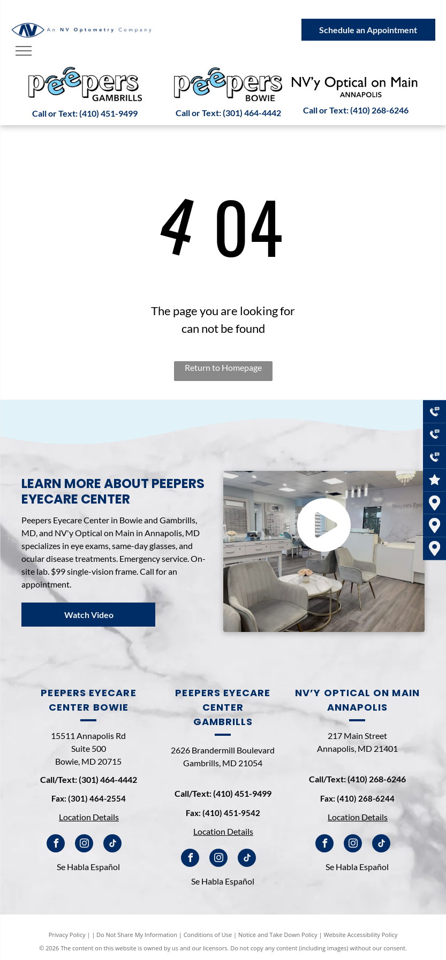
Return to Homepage (223, 367)
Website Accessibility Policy (360, 935)
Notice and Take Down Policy (278, 935)
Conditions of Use (208, 935)
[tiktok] (112, 844)
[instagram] (84, 844)
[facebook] (56, 844)
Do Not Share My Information (136, 935)
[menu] (23, 51)
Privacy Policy (67, 935)
